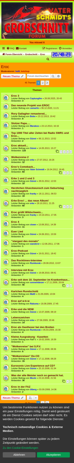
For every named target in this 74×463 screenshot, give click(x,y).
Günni (33, 138)
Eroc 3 (15, 95)
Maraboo (34, 126)
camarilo (34, 108)
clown (33, 224)
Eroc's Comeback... (23, 166)
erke (32, 160)
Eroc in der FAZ (20, 386)
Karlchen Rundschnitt (24, 291)
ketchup (25, 71)
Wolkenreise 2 (20, 157)
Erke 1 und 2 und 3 (22, 178)
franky (33, 193)
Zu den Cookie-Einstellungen (20, 447)
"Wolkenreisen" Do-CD (25, 356)
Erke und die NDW (22, 309)
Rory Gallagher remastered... (29, 113)
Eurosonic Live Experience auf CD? (33, 365)
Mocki (33, 378)
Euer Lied (17, 231)
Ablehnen (19, 454)
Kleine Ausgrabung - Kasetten (29, 336)
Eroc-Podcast (19, 250)
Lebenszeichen (20, 317)
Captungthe (36, 98)
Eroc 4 (15, 221)
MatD (32, 294)
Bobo (32, 116)
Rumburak (35, 263)
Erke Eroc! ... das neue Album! (30, 200)
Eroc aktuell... (19, 145)
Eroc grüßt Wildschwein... (27, 212)
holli (17, 71)
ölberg (33, 389)
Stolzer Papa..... (20, 123)
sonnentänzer (37, 282)
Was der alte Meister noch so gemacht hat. (37, 375)
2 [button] (42, 83)
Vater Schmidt (37, 169)
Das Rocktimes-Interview (26, 260)
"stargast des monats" (25, 241)
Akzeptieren (53, 454)
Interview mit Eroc (22, 270)
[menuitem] (10, 48)
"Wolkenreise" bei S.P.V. (26, 346)
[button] (47, 82)
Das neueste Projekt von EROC (30, 105)
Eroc (5, 67)
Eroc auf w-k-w (20, 300)
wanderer (35, 244)
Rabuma (34, 303)
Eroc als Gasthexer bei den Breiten (32, 327)
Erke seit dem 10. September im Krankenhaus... (40, 279)
